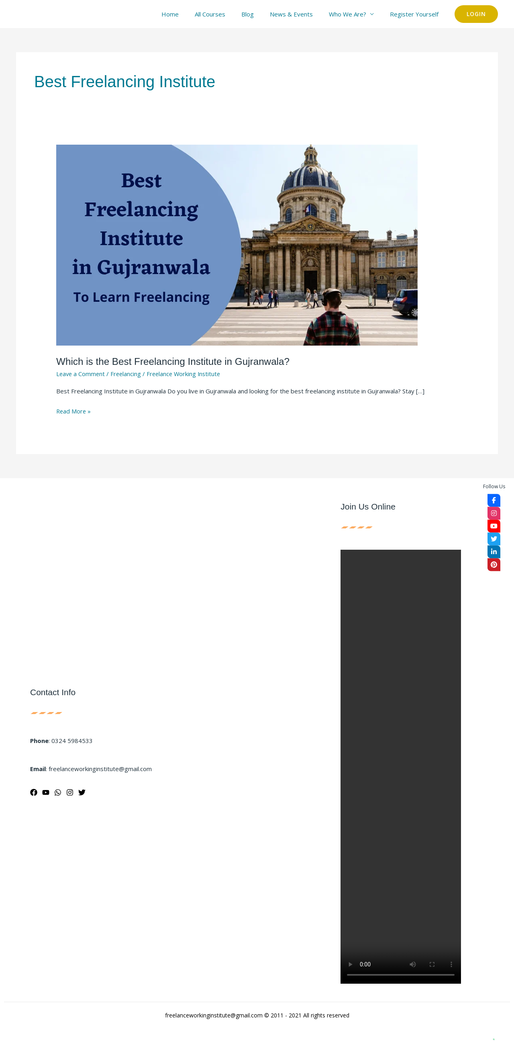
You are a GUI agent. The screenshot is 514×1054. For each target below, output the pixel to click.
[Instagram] (69, 792)
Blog (261, 14)
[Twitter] (82, 792)
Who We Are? (353, 14)
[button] (476, 14)
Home (192, 14)
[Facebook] (33, 792)
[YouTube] (45, 792)
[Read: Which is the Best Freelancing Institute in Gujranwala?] (237, 244)
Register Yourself (416, 14)
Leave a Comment (81, 374)
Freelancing (127, 374)
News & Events (301, 14)
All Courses (228, 14)
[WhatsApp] (57, 792)
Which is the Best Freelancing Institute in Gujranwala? (176, 361)
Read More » (74, 410)
